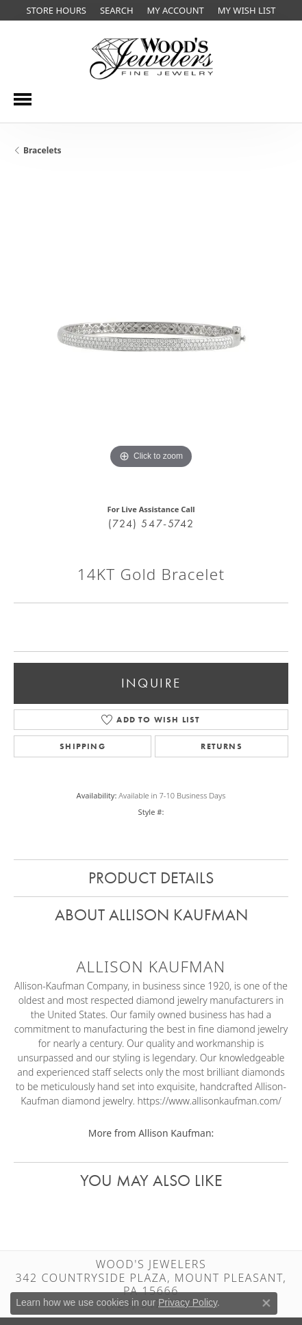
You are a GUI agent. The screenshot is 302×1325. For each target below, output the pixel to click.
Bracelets (42, 150)
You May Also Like (151, 1180)
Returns (221, 746)
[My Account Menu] (175, 10)
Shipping (82, 746)
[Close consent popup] (266, 1303)
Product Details (151, 877)
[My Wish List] (247, 10)
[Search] (117, 10)
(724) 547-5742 (151, 523)
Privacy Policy (187, 1302)
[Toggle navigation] (22, 99)
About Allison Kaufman (151, 914)
